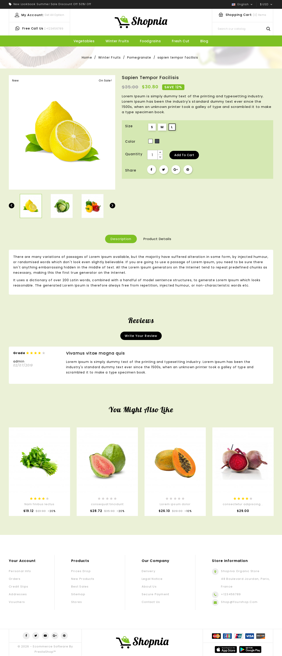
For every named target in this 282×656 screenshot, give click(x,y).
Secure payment (155, 594)
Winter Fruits (117, 41)
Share (151, 169)
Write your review (141, 336)
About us (149, 586)
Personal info (20, 571)
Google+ (175, 169)
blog (204, 41)
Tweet (163, 169)
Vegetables (84, 41)
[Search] (242, 28)
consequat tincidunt (107, 504)
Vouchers (17, 602)
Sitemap (78, 594)
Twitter (35, 635)
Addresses (18, 594)
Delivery (148, 571)
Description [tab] (121, 239)
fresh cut (180, 41)
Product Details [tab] (157, 239)
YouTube (45, 635)
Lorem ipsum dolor (175, 504)
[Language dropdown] (242, 4)
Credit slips (18, 586)
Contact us (151, 602)
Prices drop (81, 571)
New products (82, 579)
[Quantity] (152, 155)
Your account (22, 560)
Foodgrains (150, 41)
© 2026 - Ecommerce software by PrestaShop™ (45, 649)
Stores (76, 602)
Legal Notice (152, 579)
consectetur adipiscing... (243, 504)
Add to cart (184, 155)
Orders (15, 579)
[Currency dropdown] (266, 4)
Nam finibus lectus (39, 504)
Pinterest (188, 169)
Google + (54, 635)
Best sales (80, 586)
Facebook (26, 635)
